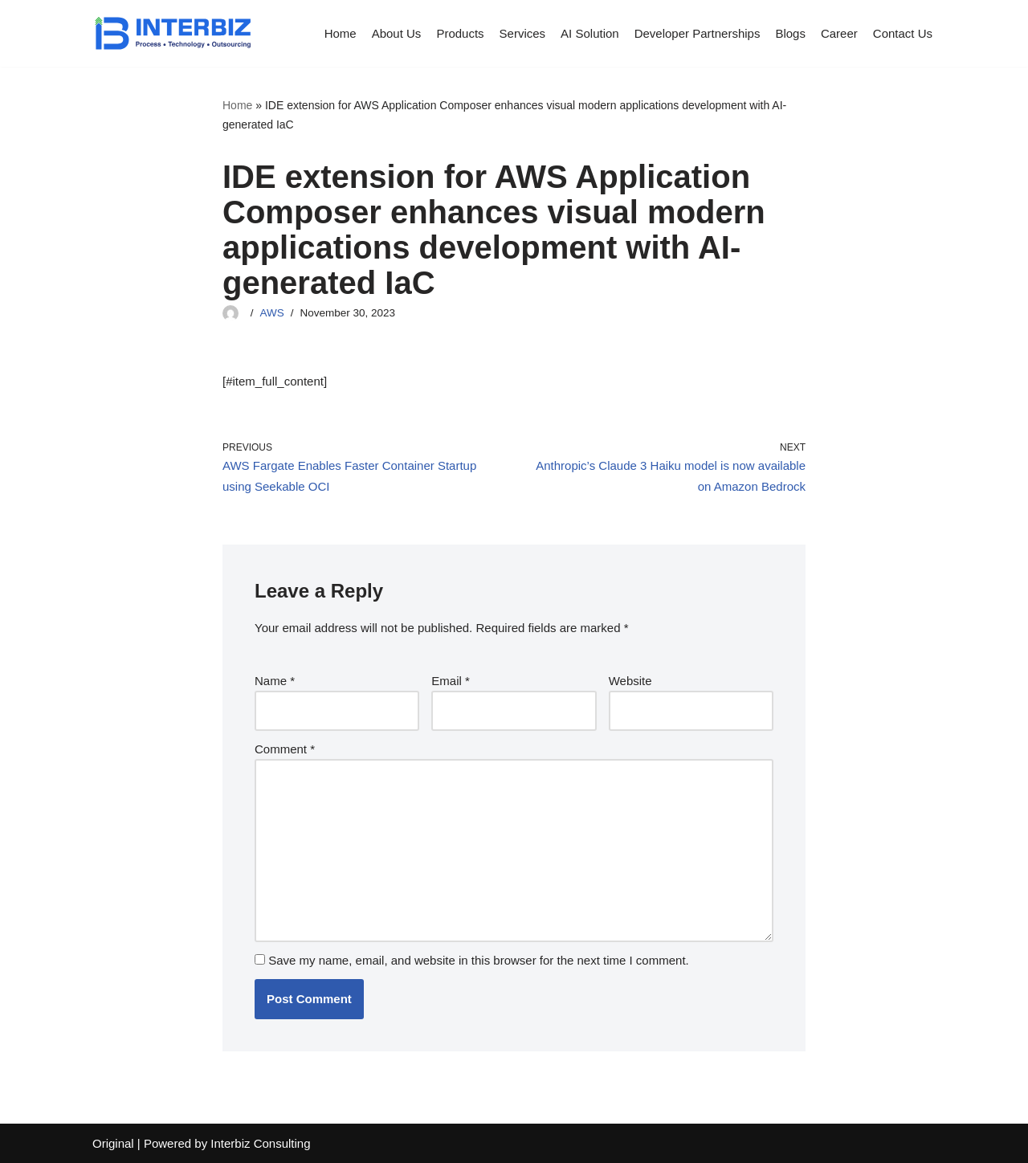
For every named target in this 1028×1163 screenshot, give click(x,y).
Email (450, 681)
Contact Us (902, 33)
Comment (285, 749)
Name (275, 681)
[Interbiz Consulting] (172, 33)
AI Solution (590, 33)
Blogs (790, 33)
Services (523, 33)
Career (839, 33)
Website (630, 681)
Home (340, 33)
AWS (272, 313)
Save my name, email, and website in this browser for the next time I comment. (478, 960)
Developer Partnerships (697, 33)
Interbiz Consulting (260, 1143)
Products (459, 33)
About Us (397, 33)
